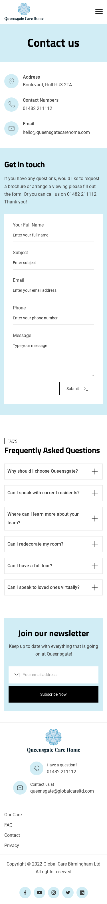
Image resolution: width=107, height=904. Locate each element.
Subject (20, 252)
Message (22, 335)
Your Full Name (28, 225)
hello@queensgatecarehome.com (56, 132)
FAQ (8, 825)
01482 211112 (37, 108)
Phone (19, 308)
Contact (12, 835)
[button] (99, 11)
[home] (24, 12)
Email (18, 280)
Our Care (13, 814)
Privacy (11, 845)
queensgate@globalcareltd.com (62, 791)
